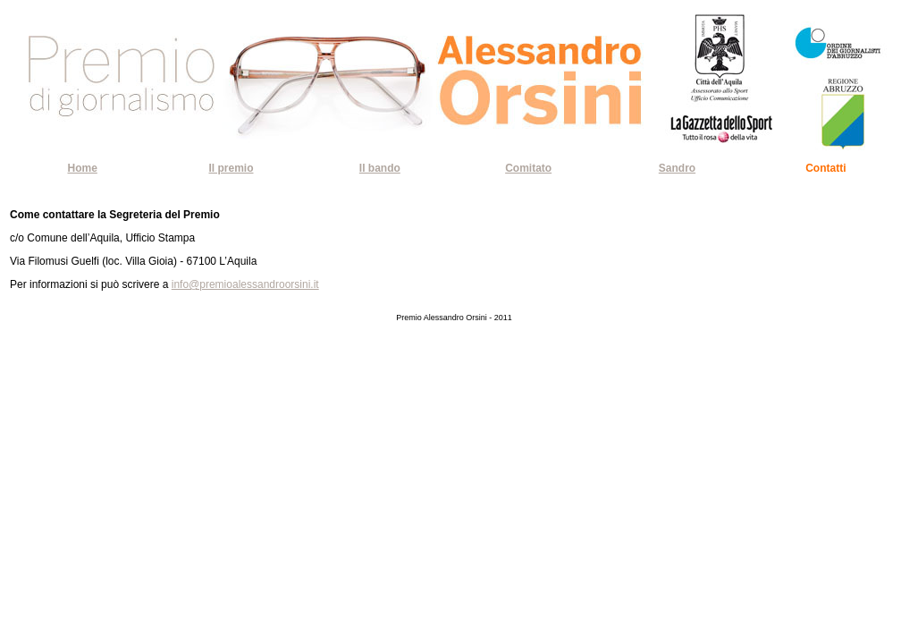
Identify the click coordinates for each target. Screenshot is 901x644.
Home (82, 168)
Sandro (677, 168)
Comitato (528, 168)
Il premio (230, 168)
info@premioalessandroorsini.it (245, 284)
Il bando (379, 168)
